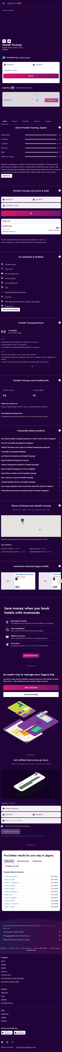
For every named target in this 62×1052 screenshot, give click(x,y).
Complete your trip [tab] (12, 866)
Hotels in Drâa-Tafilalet (40, 948)
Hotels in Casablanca (11, 882)
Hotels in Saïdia (9, 907)
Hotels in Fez (8, 895)
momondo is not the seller (32, 932)
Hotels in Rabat (9, 888)
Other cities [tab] (9, 861)
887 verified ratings (22, 57)
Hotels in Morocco (26, 948)
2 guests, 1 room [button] (10, 70)
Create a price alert (31, 646)
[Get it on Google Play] (7, 1033)
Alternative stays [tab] (23, 861)
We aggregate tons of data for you (32, 936)
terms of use (28, 836)
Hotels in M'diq (9, 901)
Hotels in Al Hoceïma (11, 904)
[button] (3, 3)
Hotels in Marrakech (11, 876)
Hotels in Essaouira (10, 891)
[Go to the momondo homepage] (14, 3)
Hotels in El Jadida (10, 898)
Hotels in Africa (13, 948)
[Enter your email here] (33, 820)
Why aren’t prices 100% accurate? (32, 939)
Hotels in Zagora (54, 948)
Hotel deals (3, 948)
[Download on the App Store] (19, 1033)
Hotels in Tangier (9, 885)
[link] (31, 655)
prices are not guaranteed (47, 925)
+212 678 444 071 (8, 54)
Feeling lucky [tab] (37, 861)
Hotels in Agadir (9, 879)
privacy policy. (39, 836)
